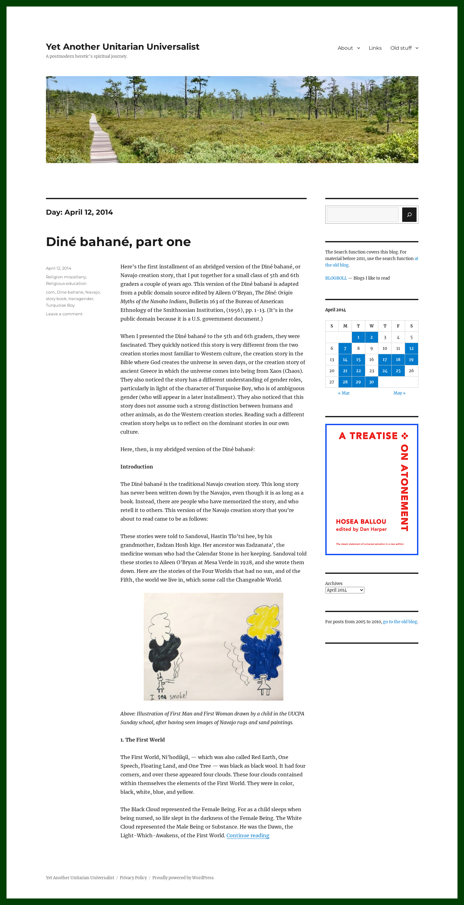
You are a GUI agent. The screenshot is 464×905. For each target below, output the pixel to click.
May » (400, 393)
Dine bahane (70, 292)
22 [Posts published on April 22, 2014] (358, 370)
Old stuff (401, 48)
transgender (81, 298)
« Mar (344, 393)
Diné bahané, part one (118, 241)
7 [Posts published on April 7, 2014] (345, 348)
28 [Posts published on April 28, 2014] (345, 382)
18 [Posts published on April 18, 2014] (398, 359)
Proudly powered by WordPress (183, 877)
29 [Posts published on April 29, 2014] (358, 382)
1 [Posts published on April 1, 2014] (358, 337)
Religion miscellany (66, 276)
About (345, 48)
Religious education (66, 283)
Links (375, 48)
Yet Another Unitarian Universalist (123, 46)
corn (50, 292)
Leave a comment (64, 313)
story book (56, 298)
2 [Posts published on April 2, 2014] (371, 337)
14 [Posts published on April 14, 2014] (345, 359)
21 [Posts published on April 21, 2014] (345, 370)
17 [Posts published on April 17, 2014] (385, 359)
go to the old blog (400, 621)
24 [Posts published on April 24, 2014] (385, 370)
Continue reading (248, 835)
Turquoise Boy (60, 305)
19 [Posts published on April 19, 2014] (411, 359)
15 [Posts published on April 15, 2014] (358, 359)
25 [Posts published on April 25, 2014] (398, 370)
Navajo (92, 292)
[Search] (409, 214)
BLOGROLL (336, 278)
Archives (334, 583)
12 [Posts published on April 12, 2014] (411, 348)
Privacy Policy (133, 877)
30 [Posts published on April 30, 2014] (371, 382)
